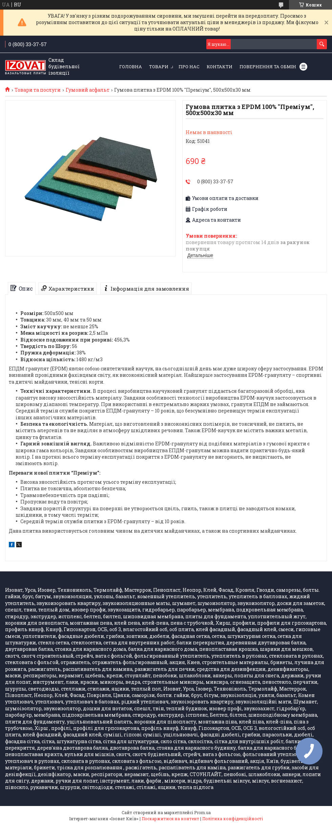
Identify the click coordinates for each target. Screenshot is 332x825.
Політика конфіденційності (232, 818)
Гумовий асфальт (87, 90)
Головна (130, 66)
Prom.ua (202, 812)
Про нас (189, 66)
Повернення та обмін (268, 66)
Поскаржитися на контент (170, 818)
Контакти (219, 66)
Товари (158, 66)
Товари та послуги (38, 90)
